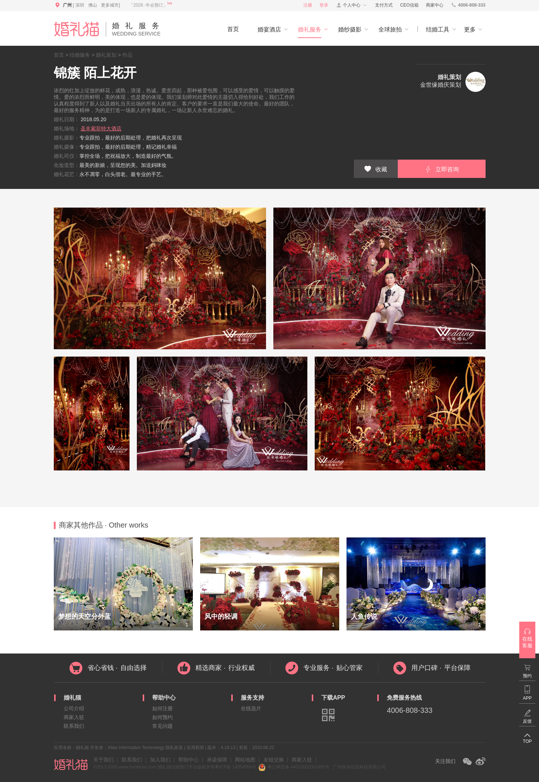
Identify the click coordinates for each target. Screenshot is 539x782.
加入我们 (160, 760)
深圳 (79, 5)
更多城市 (110, 5)
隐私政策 (174, 747)
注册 (307, 5)
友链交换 (273, 760)
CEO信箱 (409, 5)
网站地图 (245, 760)
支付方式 (384, 5)
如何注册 (162, 708)
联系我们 (74, 726)
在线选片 (251, 708)
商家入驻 (74, 717)
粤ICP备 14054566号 (235, 767)
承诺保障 (217, 760)
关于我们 (103, 760)
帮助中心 (188, 760)
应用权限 (195, 747)
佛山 (92, 5)
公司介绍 (74, 708)
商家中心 (434, 5)
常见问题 (162, 726)
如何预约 (162, 717)
